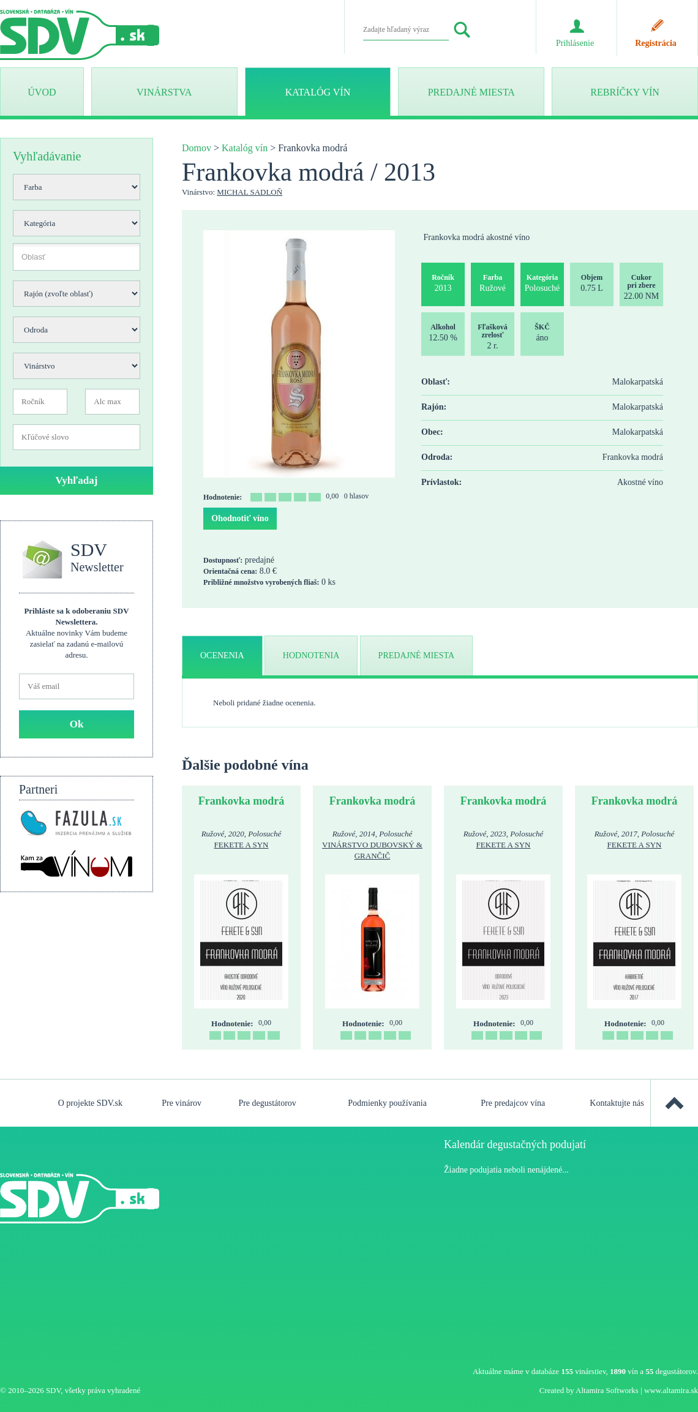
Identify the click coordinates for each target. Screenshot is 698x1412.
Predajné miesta (471, 92)
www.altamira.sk (671, 1390)
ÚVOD (42, 92)
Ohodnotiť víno (239, 518)
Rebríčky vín (624, 92)
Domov (196, 148)
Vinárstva (164, 92)
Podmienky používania (387, 1103)
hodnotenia (311, 655)
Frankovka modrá (241, 801)
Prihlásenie (575, 43)
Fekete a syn (241, 844)
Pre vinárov (181, 1103)
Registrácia (656, 43)
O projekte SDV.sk (90, 1103)
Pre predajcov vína (513, 1103)
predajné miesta (416, 655)
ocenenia (222, 655)
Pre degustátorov (267, 1103)
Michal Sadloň (249, 192)
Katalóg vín (317, 92)
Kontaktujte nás (617, 1103)
